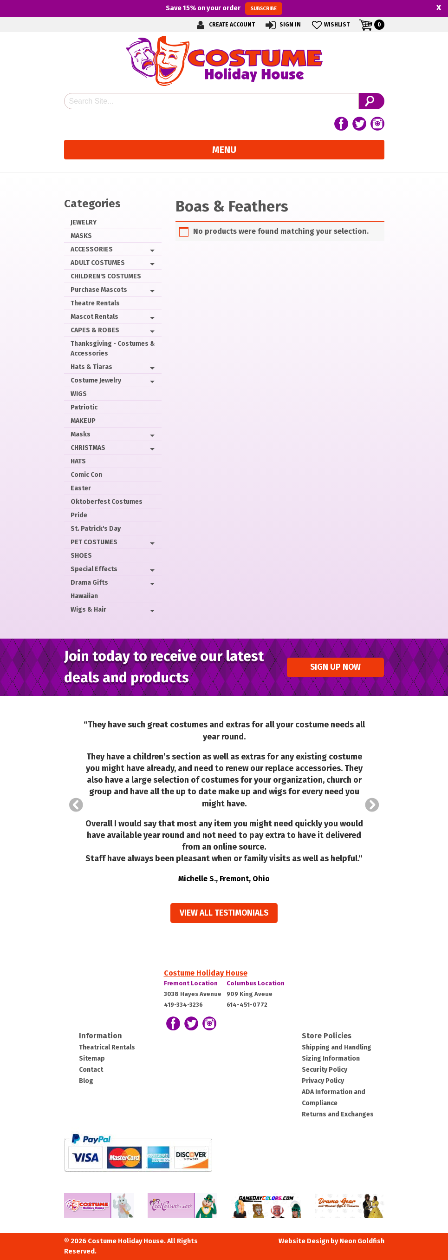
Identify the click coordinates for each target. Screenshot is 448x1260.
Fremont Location (191, 983)
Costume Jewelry (96, 380)
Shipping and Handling (336, 1047)
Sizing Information (331, 1058)
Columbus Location (256, 983)
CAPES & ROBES (95, 330)
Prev (76, 805)
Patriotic (84, 407)
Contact (91, 1070)
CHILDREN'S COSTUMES (106, 276)
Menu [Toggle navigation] (224, 149)
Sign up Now (335, 667)
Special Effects (94, 569)
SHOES (81, 556)
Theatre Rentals (95, 303)
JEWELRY (84, 222)
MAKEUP (83, 421)
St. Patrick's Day (96, 529)
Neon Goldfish (361, 1241)
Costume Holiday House (205, 973)
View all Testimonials (224, 913)
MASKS (81, 236)
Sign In (282, 25)
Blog (86, 1081)
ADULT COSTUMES (98, 263)
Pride (79, 515)
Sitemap (92, 1058)
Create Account (224, 25)
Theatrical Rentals (107, 1047)
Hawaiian (84, 596)
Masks (81, 434)
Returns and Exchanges (338, 1114)
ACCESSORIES (92, 249)
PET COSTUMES (94, 542)
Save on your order (224, 8)
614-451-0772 (247, 1004)
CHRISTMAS (88, 448)
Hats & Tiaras (91, 367)
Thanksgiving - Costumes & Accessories (113, 348)
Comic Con (86, 475)
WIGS (79, 394)
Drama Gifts (89, 583)
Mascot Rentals (94, 317)
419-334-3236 (183, 1004)
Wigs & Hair (88, 610)
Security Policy (324, 1070)
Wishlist (330, 25)
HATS (78, 461)
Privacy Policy (323, 1081)
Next (372, 805)
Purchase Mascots (99, 290)
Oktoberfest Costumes (107, 502)
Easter (81, 488)
